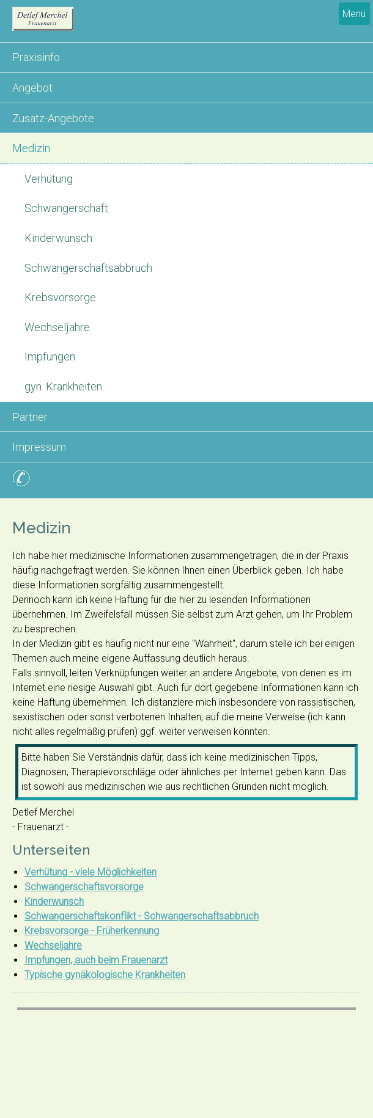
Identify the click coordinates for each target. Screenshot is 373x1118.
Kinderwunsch (58, 238)
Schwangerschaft (66, 208)
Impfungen (49, 356)
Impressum (39, 446)
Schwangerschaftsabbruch (88, 267)
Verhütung (48, 178)
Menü (354, 14)
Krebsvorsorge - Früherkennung (91, 931)
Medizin (31, 148)
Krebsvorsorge (60, 297)
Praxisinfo (36, 57)
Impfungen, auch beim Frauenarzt (96, 960)
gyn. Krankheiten (63, 386)
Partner (30, 417)
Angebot (32, 87)
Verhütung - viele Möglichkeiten (90, 872)
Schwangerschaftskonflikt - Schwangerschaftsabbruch (141, 916)
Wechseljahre (57, 327)
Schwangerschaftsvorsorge (84, 887)
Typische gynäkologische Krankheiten (104, 975)
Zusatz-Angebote (53, 118)
